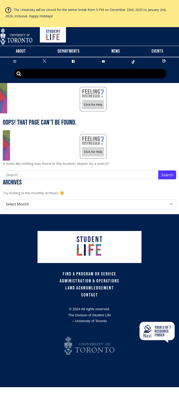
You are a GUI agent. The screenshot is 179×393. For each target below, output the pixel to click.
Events (157, 51)
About (21, 51)
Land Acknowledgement (89, 288)
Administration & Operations (89, 281)
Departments (68, 51)
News (115, 51)
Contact (89, 295)
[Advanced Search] (90, 73)
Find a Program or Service (89, 274)
